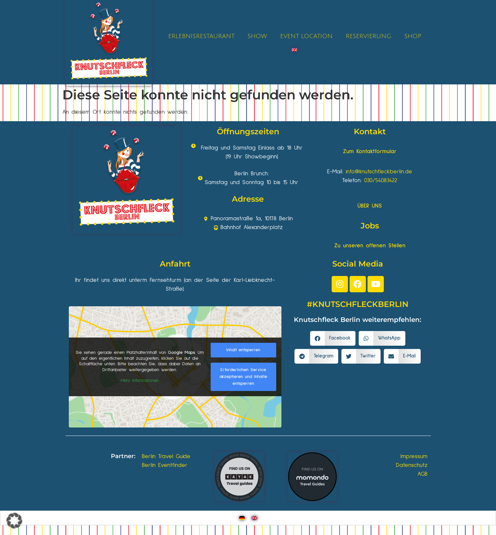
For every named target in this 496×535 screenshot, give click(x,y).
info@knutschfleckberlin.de (379, 172)
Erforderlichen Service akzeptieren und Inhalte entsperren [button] (243, 377)
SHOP (412, 36)
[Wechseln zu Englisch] (294, 50)
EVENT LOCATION (306, 36)
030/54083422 (380, 180)
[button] (333, 338)
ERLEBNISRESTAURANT (201, 36)
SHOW (257, 36)
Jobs (370, 225)
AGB (422, 474)
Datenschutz (412, 465)
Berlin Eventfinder (165, 465)
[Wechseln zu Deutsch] (242, 518)
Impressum (414, 456)
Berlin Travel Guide (166, 456)
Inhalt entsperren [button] (243, 350)
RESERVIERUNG (368, 36)
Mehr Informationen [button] (139, 380)
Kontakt (370, 131)
